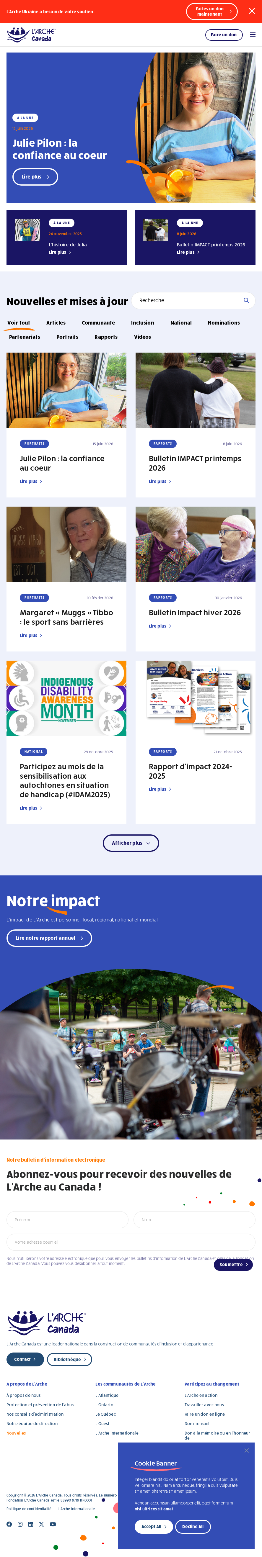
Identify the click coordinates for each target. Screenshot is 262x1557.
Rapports (106, 336)
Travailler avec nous (204, 1404)
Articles (55, 322)
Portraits (67, 336)
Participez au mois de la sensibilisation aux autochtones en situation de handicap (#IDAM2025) (65, 780)
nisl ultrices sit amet (154, 1508)
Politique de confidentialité (28, 1509)
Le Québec (105, 1414)
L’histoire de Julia (68, 244)
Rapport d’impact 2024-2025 (190, 770)
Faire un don (224, 34)
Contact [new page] (22, 1359)
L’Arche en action (201, 1395)
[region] (186, 1496)
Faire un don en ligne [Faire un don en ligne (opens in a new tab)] (205, 1414)
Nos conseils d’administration (35, 1414)
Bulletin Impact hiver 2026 (195, 612)
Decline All (193, 1526)
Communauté (98, 322)
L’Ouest (102, 1423)
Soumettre (231, 1264)
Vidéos (142, 336)
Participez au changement (212, 1383)
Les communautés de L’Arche (125, 1383)
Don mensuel (197, 1423)
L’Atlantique (106, 1395)
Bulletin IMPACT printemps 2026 (211, 244)
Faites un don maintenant (210, 11)
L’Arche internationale (116, 1432)
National (181, 322)
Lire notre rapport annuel (45, 937)
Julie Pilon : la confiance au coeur (59, 148)
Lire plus (57, 252)
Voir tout (18, 322)
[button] (252, 11)
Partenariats (24, 336)
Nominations (224, 322)
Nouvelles (16, 1432)
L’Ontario (104, 1404)
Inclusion (142, 322)
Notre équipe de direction (32, 1423)
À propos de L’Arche (26, 1383)
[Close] (247, 1450)
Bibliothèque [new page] (67, 1359)
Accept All (151, 1526)
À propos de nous (23, 1395)
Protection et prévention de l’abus (40, 1404)
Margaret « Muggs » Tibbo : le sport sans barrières (66, 616)
